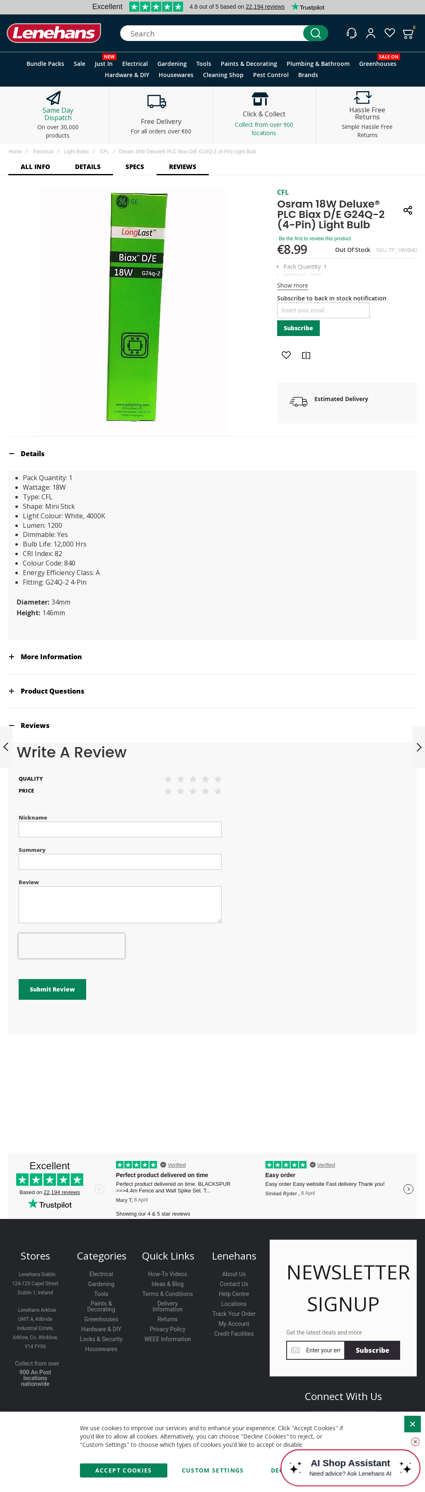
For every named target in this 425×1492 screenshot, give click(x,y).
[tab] (212, 453)
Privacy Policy (168, 1329)
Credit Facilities (234, 1333)
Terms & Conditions (167, 1294)
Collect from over (37, 1363)
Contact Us (234, 1284)
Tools (101, 1294)
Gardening (101, 1284)
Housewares (101, 1349)
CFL (104, 152)
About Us (234, 1274)
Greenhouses (101, 1319)
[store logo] (53, 33)
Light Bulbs (76, 152)
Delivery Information (167, 1306)
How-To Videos (167, 1274)
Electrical (43, 152)
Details (33, 453)
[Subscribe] (372, 1350)
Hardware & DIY (101, 1329)
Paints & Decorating (101, 1306)
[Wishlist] (390, 33)
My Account (234, 1323)
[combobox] (224, 33)
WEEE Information (167, 1339)
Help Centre (234, 1294)
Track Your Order (234, 1314)
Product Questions (53, 691)
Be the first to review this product (315, 239)
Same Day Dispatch (58, 114)
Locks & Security (101, 1339)
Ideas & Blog (168, 1284)
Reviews (35, 725)
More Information (51, 656)
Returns (168, 1319)
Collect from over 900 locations (264, 129)
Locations (233, 1304)
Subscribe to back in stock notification (331, 298)
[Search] (315, 33)
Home (15, 152)
